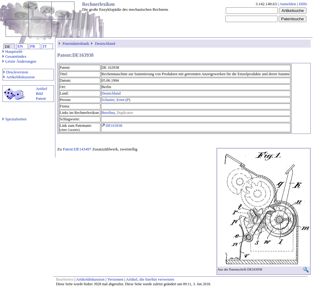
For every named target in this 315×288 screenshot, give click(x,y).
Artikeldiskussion (19, 77)
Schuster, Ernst (113, 100)
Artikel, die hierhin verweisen (150, 279)
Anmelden (287, 4)
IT (44, 46)
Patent (41, 98)
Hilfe (303, 4)
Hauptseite (12, 51)
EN (20, 46)
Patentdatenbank (75, 43)
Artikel (41, 88)
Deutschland (105, 43)
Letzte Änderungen (19, 61)
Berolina (108, 113)
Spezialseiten (14, 119)
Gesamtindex (14, 56)
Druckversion (15, 72)
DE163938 (112, 125)
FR (32, 46)
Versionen (115, 279)
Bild (39, 93)
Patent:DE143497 (77, 149)
